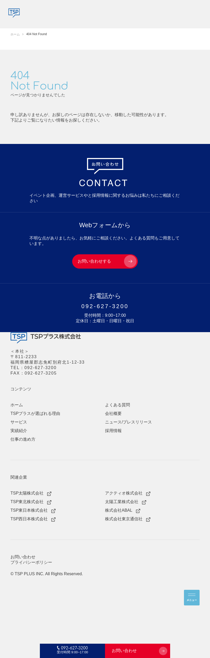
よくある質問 (142, 238)
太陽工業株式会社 (121, 501)
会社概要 (113, 413)
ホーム (16, 405)
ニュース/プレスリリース (128, 422)
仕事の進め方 (22, 439)
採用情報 (113, 430)
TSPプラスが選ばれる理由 (35, 413)
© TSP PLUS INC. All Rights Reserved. (46, 574)
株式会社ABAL (118, 510)
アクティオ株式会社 (124, 493)
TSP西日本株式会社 (29, 519)
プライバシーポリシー (31, 562)
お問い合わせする (94, 261)
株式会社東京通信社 (124, 519)
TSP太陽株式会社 (27, 493)
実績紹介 (18, 430)
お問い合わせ (124, 650)
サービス (18, 422)
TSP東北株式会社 (27, 501)
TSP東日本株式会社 (29, 510)
